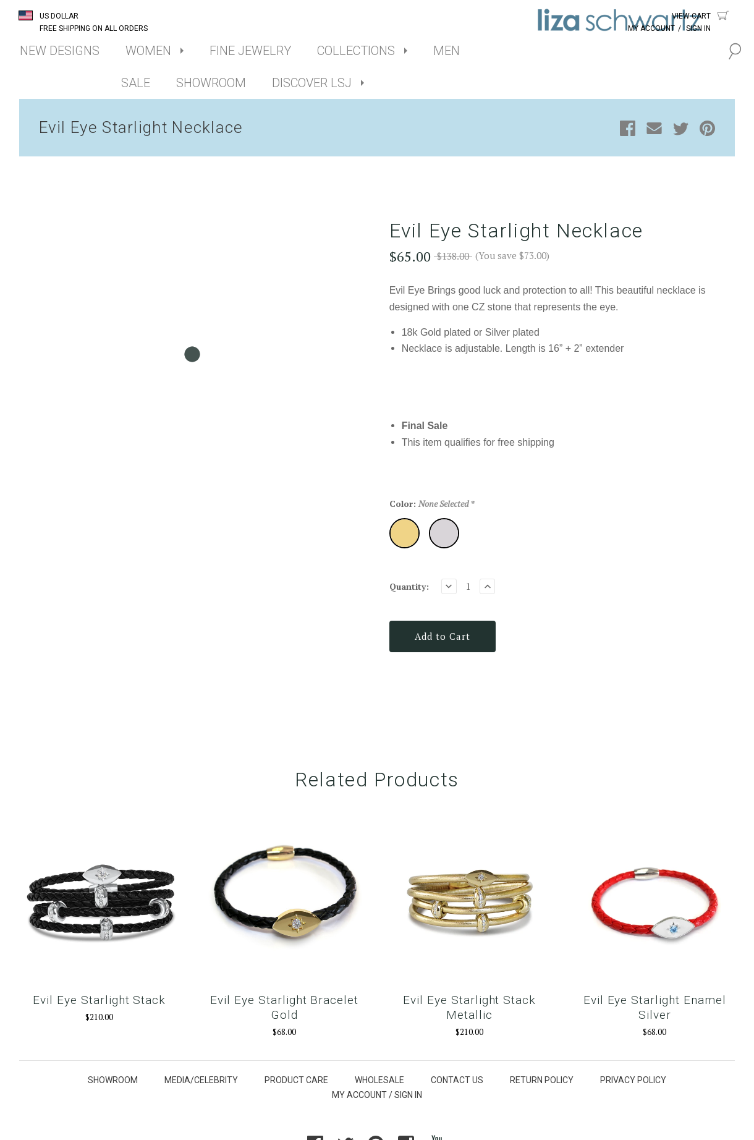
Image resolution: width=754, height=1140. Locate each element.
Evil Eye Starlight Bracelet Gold (284, 1007)
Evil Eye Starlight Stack (99, 1000)
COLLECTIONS (356, 50)
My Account (651, 28)
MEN (446, 50)
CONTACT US (457, 1080)
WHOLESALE (379, 1080)
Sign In (698, 28)
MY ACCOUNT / (362, 1095)
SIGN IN (408, 1095)
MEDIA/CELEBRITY (201, 1080)
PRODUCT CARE (296, 1080)
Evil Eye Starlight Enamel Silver (654, 1007)
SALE (135, 82)
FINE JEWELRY (250, 50)
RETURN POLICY (542, 1080)
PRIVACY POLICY (633, 1080)
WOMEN (148, 50)
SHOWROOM (211, 82)
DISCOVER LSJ (312, 82)
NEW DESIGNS (60, 50)
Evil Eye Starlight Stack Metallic (469, 1007)
